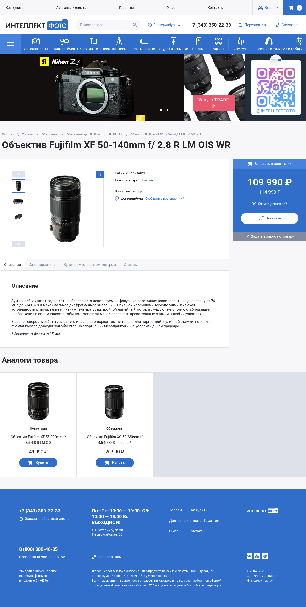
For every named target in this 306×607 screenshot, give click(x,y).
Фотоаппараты (36, 43)
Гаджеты (218, 43)
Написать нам (110, 557)
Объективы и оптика (93, 43)
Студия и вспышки (173, 43)
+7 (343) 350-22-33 (210, 25)
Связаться (290, 25)
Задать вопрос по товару (272, 236)
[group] (92, 87)
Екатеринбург (132, 198)
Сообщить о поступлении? (164, 198)
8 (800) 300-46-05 (38, 549)
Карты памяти (144, 43)
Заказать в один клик (273, 164)
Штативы (119, 43)
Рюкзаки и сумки (268, 43)
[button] (157, 110)
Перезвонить (256, 25)
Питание (198, 43)
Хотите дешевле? (272, 204)
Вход (269, 8)
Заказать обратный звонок (48, 519)
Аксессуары (240, 43)
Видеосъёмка (64, 43)
